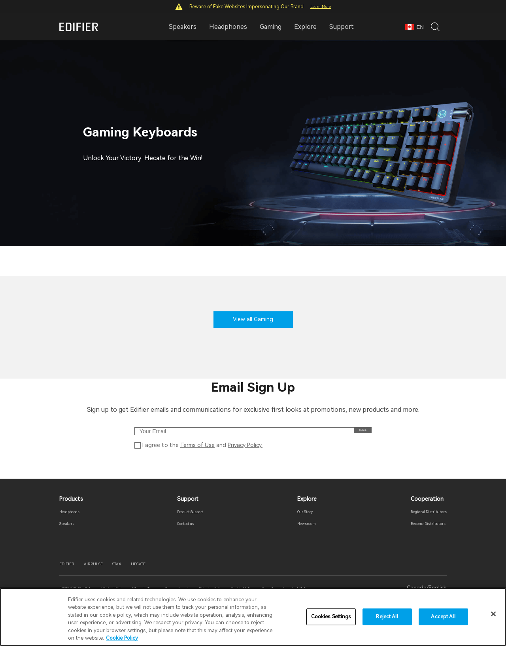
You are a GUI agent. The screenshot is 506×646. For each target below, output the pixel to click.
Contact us (183, 537)
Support (341, 26)
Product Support (190, 525)
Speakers (71, 537)
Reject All (387, 617)
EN (414, 27)
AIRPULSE (108, 579)
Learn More (320, 6)
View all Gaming (253, 319)
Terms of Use (197, 456)
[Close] (493, 614)
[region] (253, 617)
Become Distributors (418, 537)
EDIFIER (71, 579)
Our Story (300, 525)
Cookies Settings (331, 617)
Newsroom (301, 537)
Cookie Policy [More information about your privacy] (122, 638)
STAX (141, 579)
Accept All (443, 617)
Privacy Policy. (245, 456)
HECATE (171, 579)
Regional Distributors (419, 525)
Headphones (76, 525)
